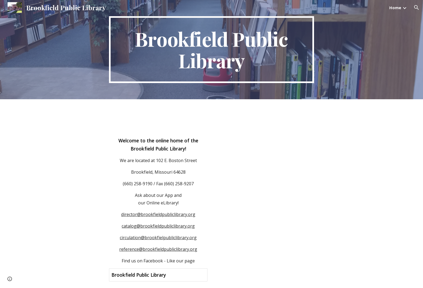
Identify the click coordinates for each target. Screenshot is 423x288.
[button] (416, 7)
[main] (211, 49)
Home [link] (395, 7)
